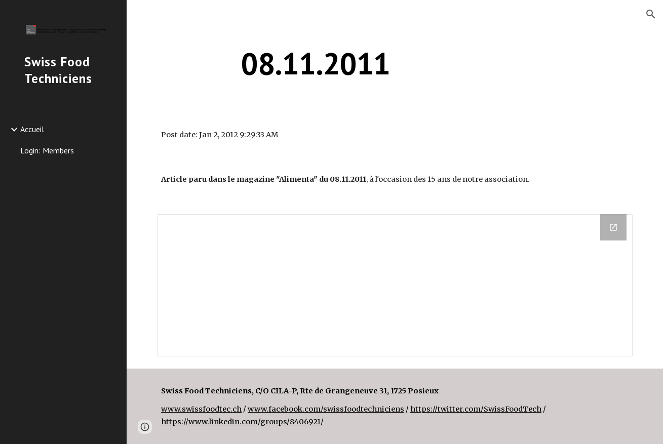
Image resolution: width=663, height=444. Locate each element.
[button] (651, 14)
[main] (315, 63)
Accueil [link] (32, 129)
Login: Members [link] (47, 150)
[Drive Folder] (395, 285)
